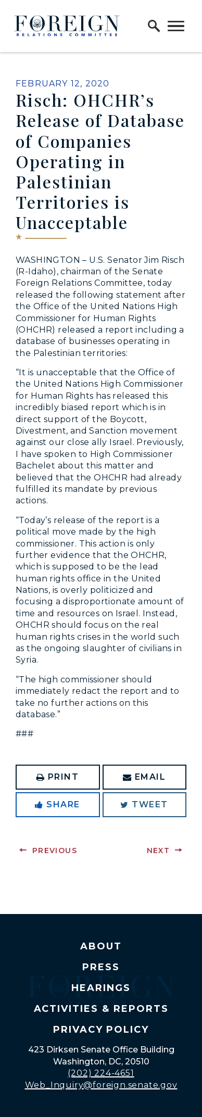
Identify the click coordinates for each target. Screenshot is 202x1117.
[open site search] (154, 26)
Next (158, 850)
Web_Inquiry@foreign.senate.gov (101, 1085)
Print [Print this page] (57, 777)
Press (101, 967)
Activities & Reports (101, 1008)
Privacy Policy (101, 1029)
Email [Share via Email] (144, 777)
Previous (54, 850)
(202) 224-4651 (101, 1073)
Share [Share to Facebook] (57, 804)
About (101, 946)
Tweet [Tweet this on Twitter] (144, 804)
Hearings (101, 988)
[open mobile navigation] (176, 26)
